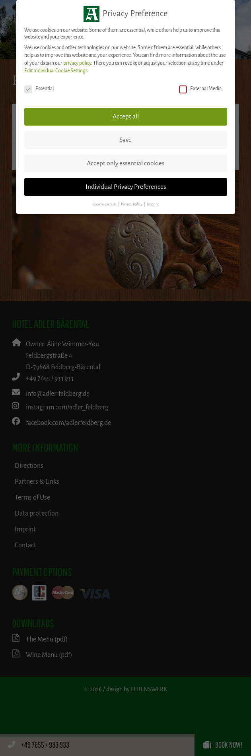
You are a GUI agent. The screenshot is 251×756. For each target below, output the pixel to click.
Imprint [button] (153, 204)
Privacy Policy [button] (132, 204)
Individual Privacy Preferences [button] (126, 186)
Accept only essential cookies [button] (125, 163)
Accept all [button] (126, 116)
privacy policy (77, 63)
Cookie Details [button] (105, 204)
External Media (200, 88)
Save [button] (125, 139)
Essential (39, 88)
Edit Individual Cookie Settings (56, 71)
